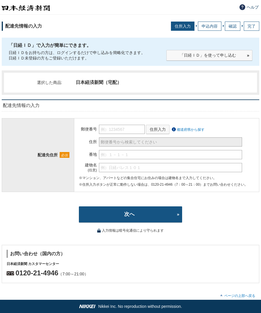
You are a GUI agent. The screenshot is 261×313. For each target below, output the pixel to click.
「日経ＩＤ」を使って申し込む (208, 55)
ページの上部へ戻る (239, 296)
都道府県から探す (190, 130)
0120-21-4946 (36, 273)
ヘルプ (253, 7)
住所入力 (158, 129)
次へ (129, 214)
